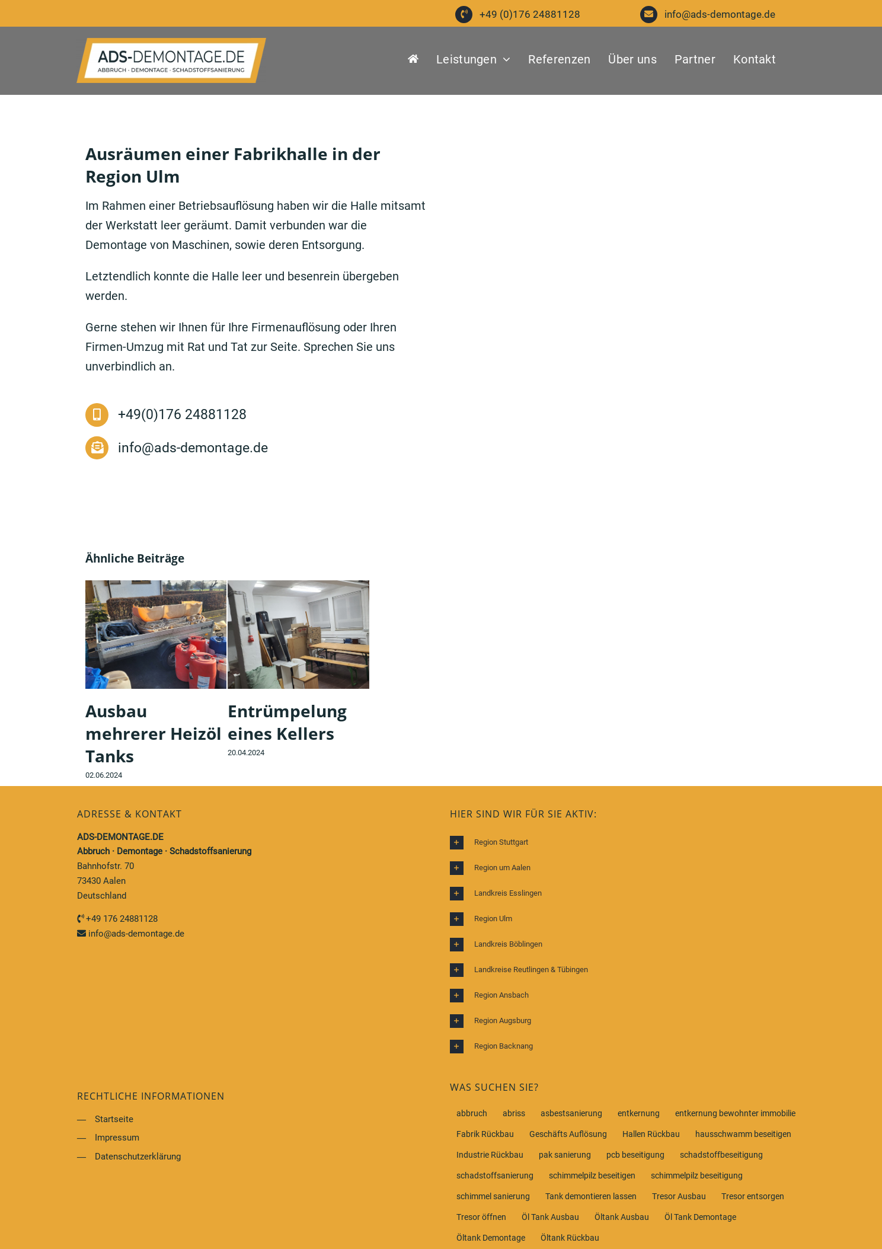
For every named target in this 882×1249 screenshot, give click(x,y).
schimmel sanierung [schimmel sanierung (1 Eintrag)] (493, 1196)
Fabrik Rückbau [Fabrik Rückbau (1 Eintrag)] (485, 1134)
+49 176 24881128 (122, 918)
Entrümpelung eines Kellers (287, 722)
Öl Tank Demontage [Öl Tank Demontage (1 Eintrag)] (700, 1217)
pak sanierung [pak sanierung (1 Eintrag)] (565, 1154)
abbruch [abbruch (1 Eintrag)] (471, 1113)
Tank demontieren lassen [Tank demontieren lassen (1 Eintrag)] (591, 1196)
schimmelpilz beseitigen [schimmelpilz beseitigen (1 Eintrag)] (592, 1175)
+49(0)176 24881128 (182, 415)
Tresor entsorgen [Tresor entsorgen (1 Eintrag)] (752, 1196)
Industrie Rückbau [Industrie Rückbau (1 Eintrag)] (489, 1154)
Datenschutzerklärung (138, 1156)
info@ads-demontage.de (719, 14)
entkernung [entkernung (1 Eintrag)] (639, 1113)
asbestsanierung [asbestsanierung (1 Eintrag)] (571, 1113)
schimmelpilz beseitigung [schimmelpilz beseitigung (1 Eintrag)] (697, 1175)
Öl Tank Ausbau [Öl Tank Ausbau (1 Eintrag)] (550, 1217)
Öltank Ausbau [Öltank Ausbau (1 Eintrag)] (622, 1217)
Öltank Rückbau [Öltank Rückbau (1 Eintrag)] (570, 1237)
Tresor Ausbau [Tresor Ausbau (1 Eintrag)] (679, 1196)
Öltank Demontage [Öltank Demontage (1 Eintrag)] (490, 1237)
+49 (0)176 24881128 (530, 14)
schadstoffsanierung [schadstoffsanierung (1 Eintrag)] (494, 1175)
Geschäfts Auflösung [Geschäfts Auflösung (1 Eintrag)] (568, 1134)
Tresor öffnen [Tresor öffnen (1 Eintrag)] (481, 1217)
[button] (627, 842)
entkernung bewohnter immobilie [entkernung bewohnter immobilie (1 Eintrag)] (735, 1113)
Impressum (117, 1137)
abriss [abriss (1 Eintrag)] (514, 1113)
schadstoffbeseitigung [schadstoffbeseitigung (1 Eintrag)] (721, 1154)
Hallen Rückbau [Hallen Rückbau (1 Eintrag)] (651, 1134)
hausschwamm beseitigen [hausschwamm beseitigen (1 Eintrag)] (743, 1134)
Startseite (114, 1119)
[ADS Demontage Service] (171, 44)
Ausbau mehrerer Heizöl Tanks (153, 733)
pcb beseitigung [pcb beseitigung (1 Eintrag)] (635, 1154)
